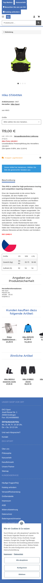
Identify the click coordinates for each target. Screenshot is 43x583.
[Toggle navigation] (3, 15)
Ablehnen (22, 574)
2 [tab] (20, 83)
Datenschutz (18, 554)
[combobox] (21, 122)
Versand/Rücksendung (11, 492)
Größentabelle (7, 496)
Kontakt (5, 437)
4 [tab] (25, 83)
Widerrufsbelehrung (10, 510)
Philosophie (6, 453)
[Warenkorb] (38, 17)
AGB (4, 505)
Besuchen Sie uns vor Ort (15, 7)
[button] (34, 17)
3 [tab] (22, 83)
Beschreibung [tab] (8, 180)
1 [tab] (18, 83)
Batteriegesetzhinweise (11, 519)
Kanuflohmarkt (8, 462)
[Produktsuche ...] (19, 22)
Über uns (5, 449)
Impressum (8, 554)
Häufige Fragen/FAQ (10, 483)
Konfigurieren (22, 568)
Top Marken (7, 2)
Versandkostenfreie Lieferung (26, 136)
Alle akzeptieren (22, 560)
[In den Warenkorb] (4, 38)
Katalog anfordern (12, 12)
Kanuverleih (21, 2)
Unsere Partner (8, 467)
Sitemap (5, 471)
